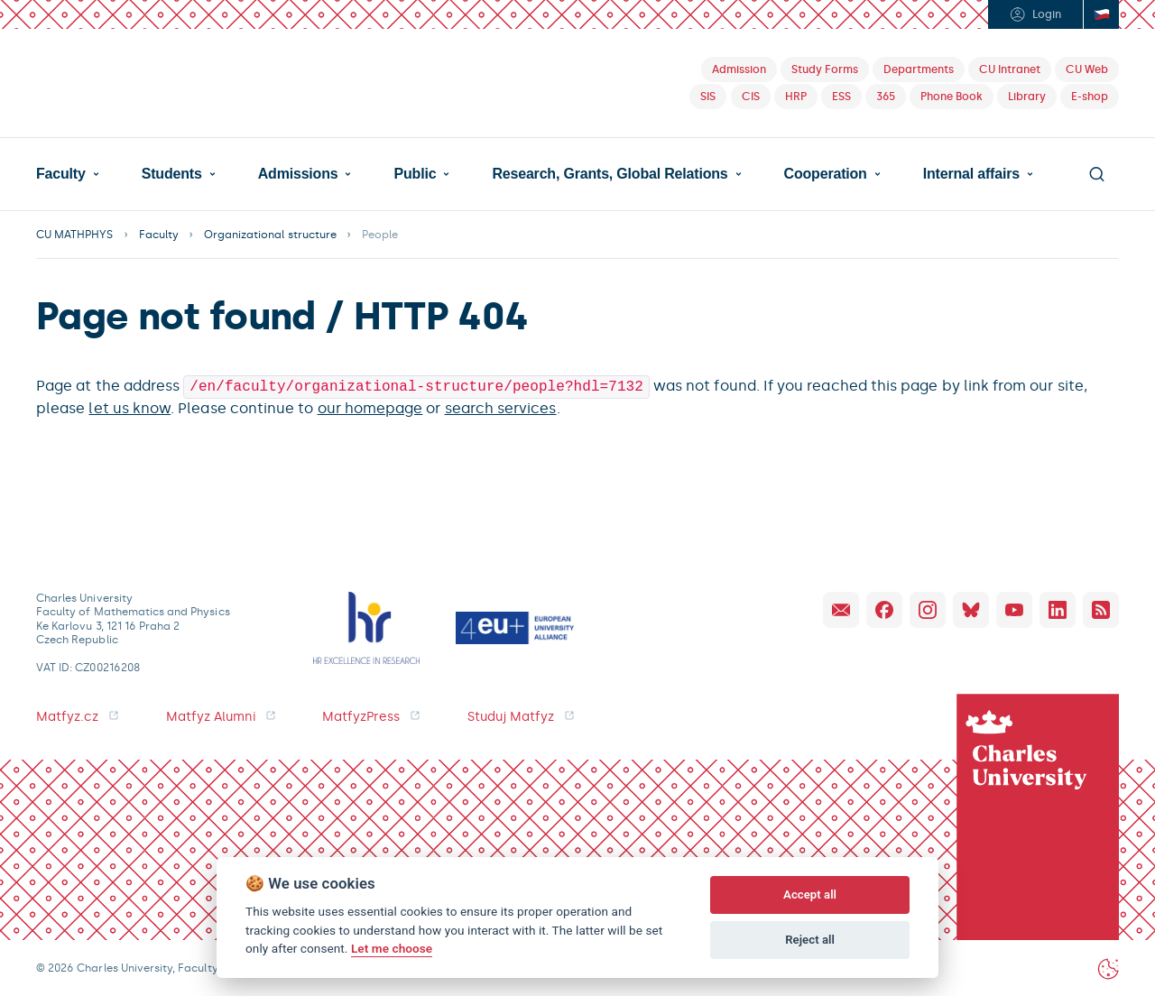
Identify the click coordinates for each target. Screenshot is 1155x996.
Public (415, 174)
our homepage (370, 406)
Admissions (298, 174)
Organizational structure (270, 234)
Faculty (61, 174)
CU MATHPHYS (75, 234)
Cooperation (825, 174)
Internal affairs (971, 174)
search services (501, 406)
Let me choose (391, 948)
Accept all (809, 894)
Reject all (810, 939)
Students (172, 174)
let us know (129, 406)
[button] (67, 174)
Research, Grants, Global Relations (609, 174)
